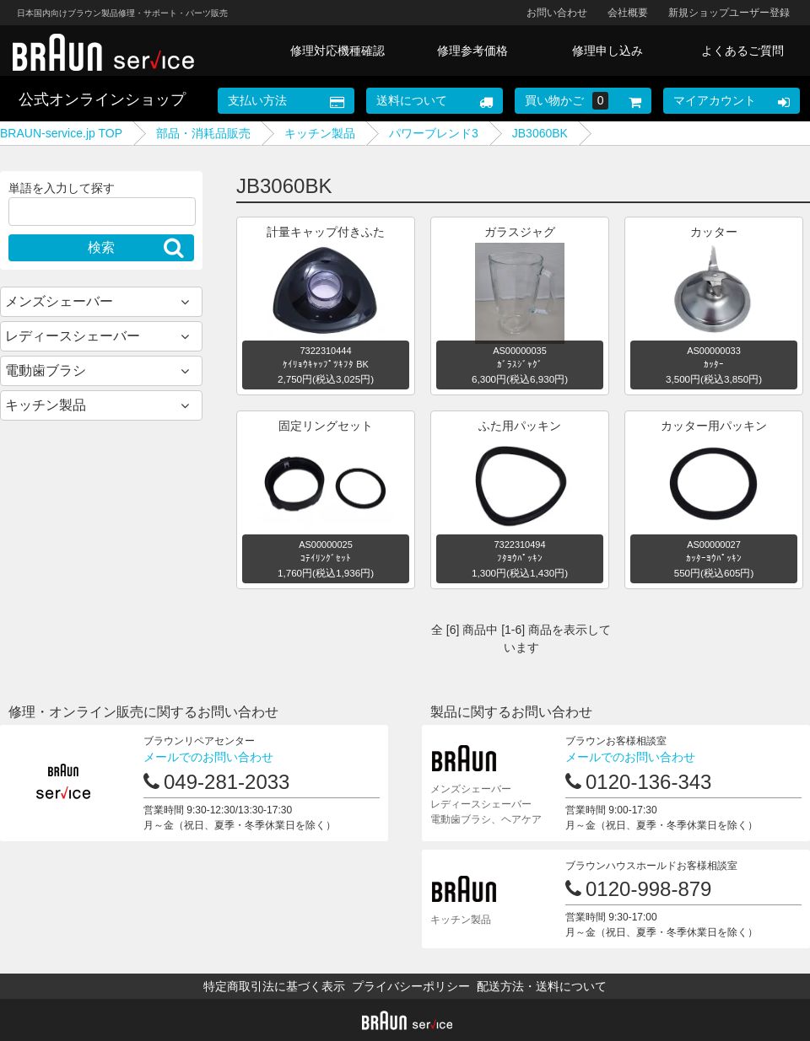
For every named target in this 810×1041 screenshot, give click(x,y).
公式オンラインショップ (102, 99)
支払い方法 (257, 100)
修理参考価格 (472, 50)
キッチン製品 (319, 133)
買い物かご (567, 101)
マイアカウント (714, 100)
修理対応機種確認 (337, 50)
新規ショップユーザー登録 (729, 13)
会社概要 (628, 13)
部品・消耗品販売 (203, 133)
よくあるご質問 (742, 50)
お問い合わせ (556, 13)
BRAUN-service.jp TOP (61, 133)
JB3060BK (540, 133)
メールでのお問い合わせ (208, 757)
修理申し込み (607, 50)
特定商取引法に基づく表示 (274, 986)
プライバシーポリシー (411, 986)
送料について (411, 100)
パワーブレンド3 (433, 133)
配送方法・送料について (542, 986)
